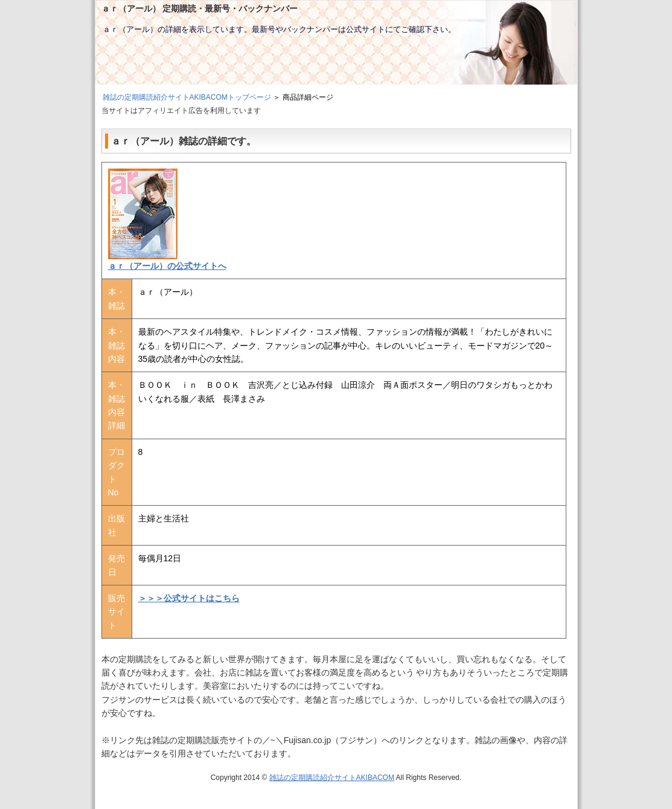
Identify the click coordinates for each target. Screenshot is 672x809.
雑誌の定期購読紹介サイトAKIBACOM (331, 777)
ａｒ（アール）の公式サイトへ (167, 266)
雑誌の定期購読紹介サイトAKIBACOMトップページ (187, 97)
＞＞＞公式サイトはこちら (189, 598)
